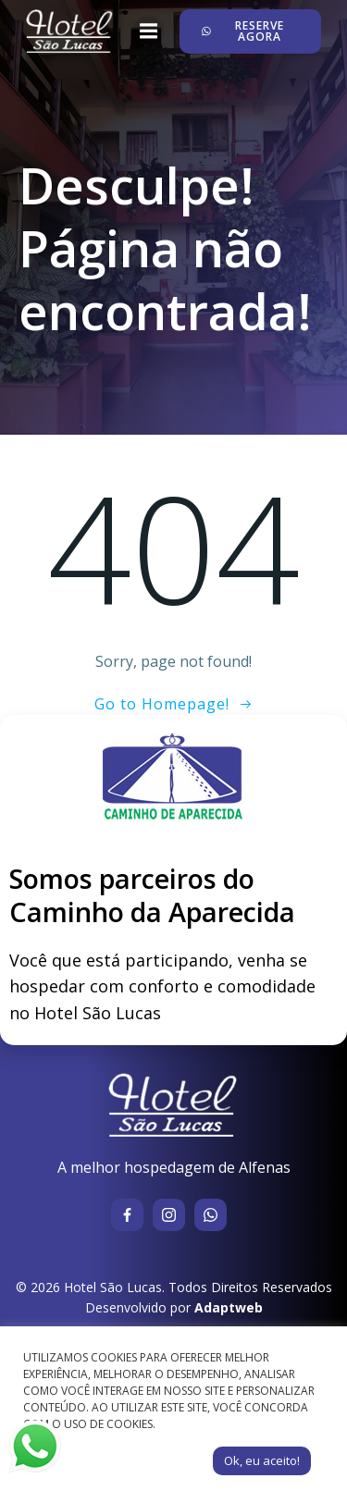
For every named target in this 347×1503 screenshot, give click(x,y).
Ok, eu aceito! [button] (262, 1460)
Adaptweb (228, 1307)
